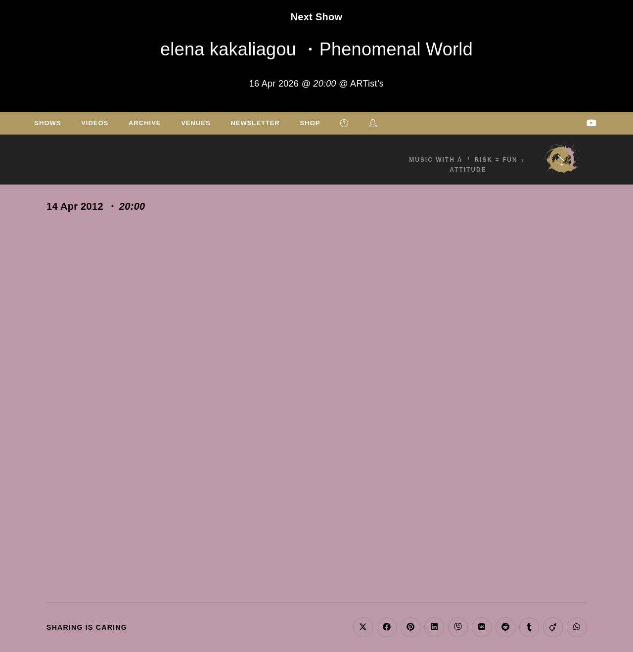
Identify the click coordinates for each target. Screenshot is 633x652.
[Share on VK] (482, 627)
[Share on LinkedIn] (434, 627)
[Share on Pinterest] (410, 627)
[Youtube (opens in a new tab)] (591, 123)
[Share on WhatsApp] (577, 627)
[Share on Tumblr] (529, 627)
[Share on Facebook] (387, 627)
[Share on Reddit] (505, 627)
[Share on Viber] (458, 627)
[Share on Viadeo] (553, 627)
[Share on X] (363, 627)
